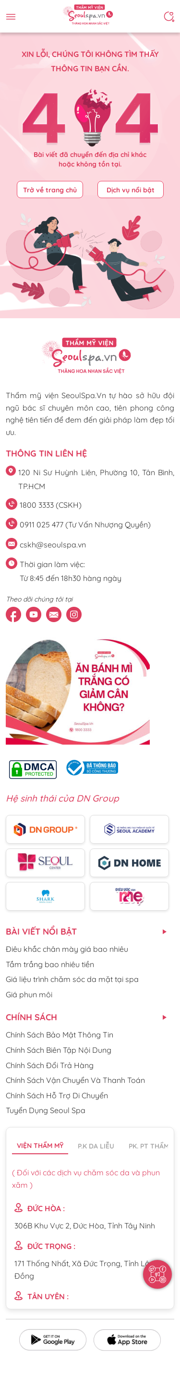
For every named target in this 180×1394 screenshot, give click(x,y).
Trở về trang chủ (50, 190)
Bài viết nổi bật (41, 931)
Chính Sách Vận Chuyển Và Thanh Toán (75, 1080)
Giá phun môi (29, 994)
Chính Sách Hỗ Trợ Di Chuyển (57, 1095)
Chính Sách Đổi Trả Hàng (50, 1065)
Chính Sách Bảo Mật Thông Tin (59, 1034)
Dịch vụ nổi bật (131, 190)
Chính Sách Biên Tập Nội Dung (58, 1050)
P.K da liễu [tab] (96, 1146)
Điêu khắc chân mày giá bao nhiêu (67, 949)
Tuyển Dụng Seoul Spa (45, 1110)
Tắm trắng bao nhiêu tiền (50, 964)
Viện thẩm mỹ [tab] (40, 1145)
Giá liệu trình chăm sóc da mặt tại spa (72, 979)
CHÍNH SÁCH (31, 1017)
